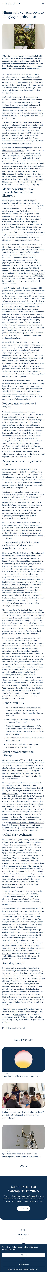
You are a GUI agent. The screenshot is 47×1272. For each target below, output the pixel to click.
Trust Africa (27, 250)
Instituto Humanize (18, 648)
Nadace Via (18, 1014)
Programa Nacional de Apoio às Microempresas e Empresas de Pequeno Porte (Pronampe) (22, 584)
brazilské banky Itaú (32, 553)
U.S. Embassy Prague (28, 1020)
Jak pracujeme (23, 1234)
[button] (43, 4)
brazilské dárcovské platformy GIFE (29, 288)
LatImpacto (12, 809)
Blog (23, 1243)
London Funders (8, 271)
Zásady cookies (13, 1269)
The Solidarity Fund (9, 610)
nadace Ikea (6, 399)
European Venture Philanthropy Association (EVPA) (21, 820)
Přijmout (23, 1255)
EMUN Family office (25, 1017)
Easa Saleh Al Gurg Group (26, 930)
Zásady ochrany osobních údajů (28, 1269)
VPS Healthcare (21, 951)
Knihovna (23, 1239)
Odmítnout (23, 1260)
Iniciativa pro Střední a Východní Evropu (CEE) (26, 822)
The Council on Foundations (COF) (29, 271)
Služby (23, 1230)
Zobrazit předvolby (23, 1264)
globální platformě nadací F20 (20, 268)
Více (23, 1166)
